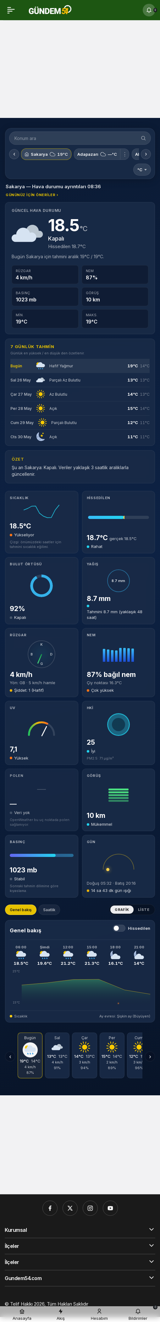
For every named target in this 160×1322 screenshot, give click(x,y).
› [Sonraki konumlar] (146, 154)
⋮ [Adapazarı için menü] (124, 154)
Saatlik (49, 909)
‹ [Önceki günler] (10, 1056)
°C (142, 169)
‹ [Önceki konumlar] (14, 154)
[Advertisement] (80, 70)
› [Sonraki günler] (150, 1056)
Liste (143, 909)
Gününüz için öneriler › (32, 195)
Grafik (122, 909)
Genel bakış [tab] (21, 909)
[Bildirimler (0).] (149, 10)
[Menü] (11, 10)
